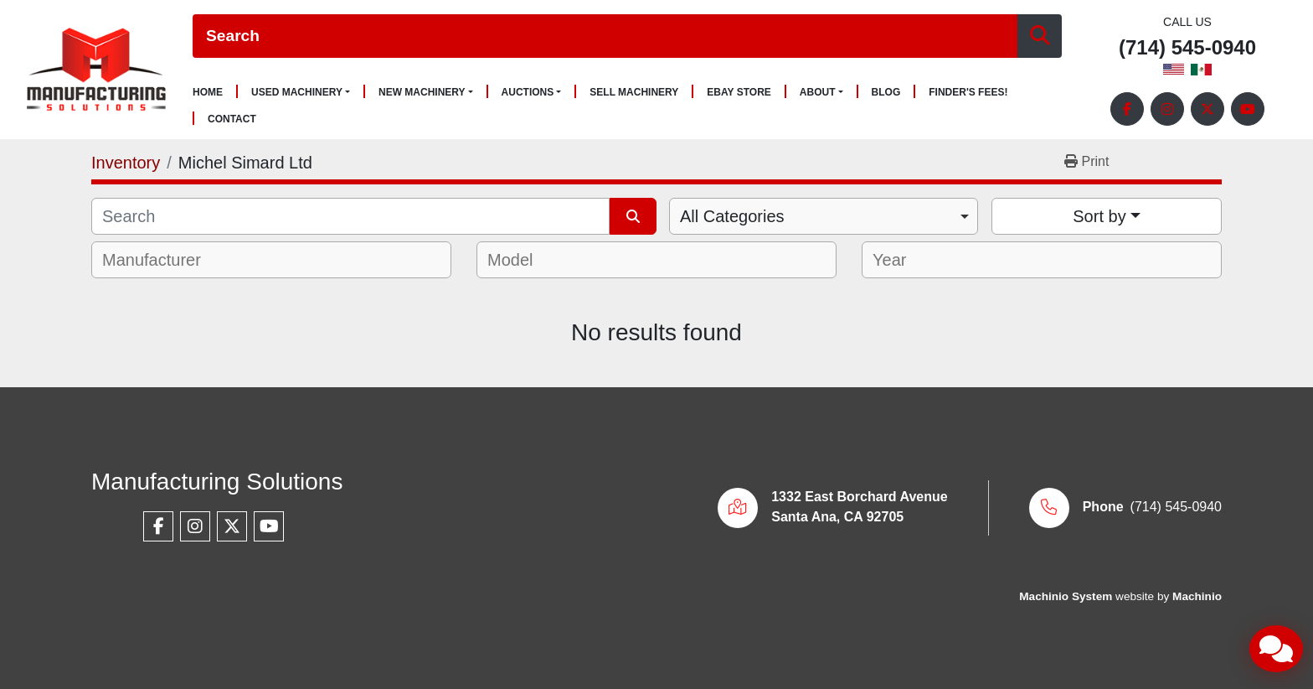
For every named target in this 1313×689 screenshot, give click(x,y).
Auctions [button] (528, 92)
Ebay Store (739, 92)
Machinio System (1065, 596)
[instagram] (1167, 109)
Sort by (1099, 216)
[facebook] (1127, 109)
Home (208, 92)
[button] (300, 92)
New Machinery (422, 92)
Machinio (1197, 596)
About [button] (818, 92)
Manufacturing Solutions (216, 482)
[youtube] (1247, 109)
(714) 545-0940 (1187, 48)
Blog (886, 92)
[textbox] (163, 259)
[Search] (605, 36)
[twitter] (1207, 109)
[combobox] (823, 216)
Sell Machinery (634, 92)
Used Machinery (296, 92)
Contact (232, 119)
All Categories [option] (732, 216)
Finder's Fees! (968, 92)
